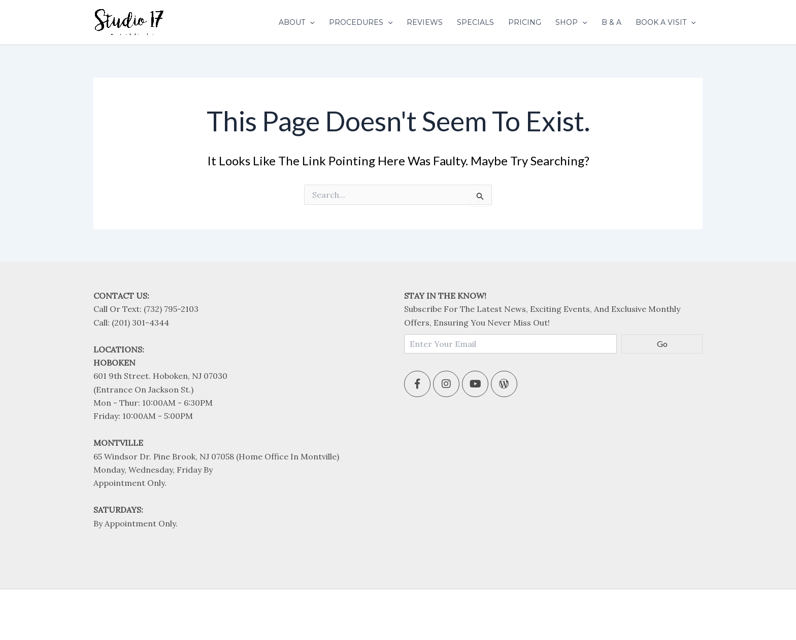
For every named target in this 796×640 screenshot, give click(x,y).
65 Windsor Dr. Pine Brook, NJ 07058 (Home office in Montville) (216, 456)
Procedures (360, 22)
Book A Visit (665, 22)
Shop (571, 22)
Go (662, 343)
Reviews (425, 22)
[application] (309, 22)
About (296, 22)
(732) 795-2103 (171, 309)
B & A (611, 22)
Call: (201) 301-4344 (131, 322)
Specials (475, 22)
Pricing (524, 22)
